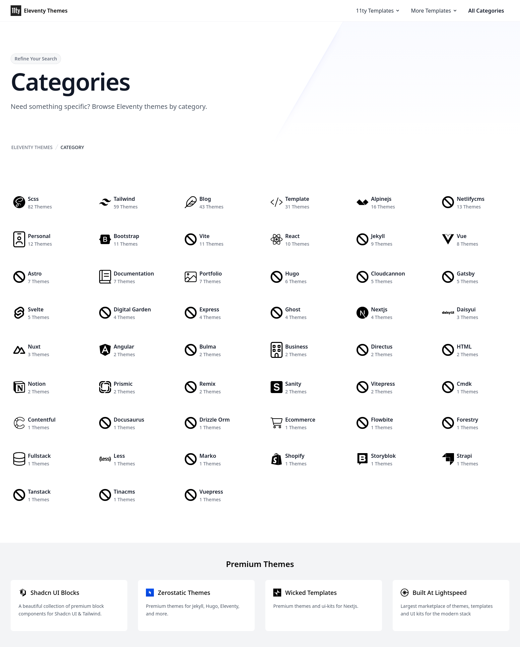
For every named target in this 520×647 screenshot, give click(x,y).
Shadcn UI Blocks (55, 593)
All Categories (486, 10)
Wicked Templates (311, 593)
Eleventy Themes (32, 147)
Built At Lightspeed (440, 593)
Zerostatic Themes (184, 593)
